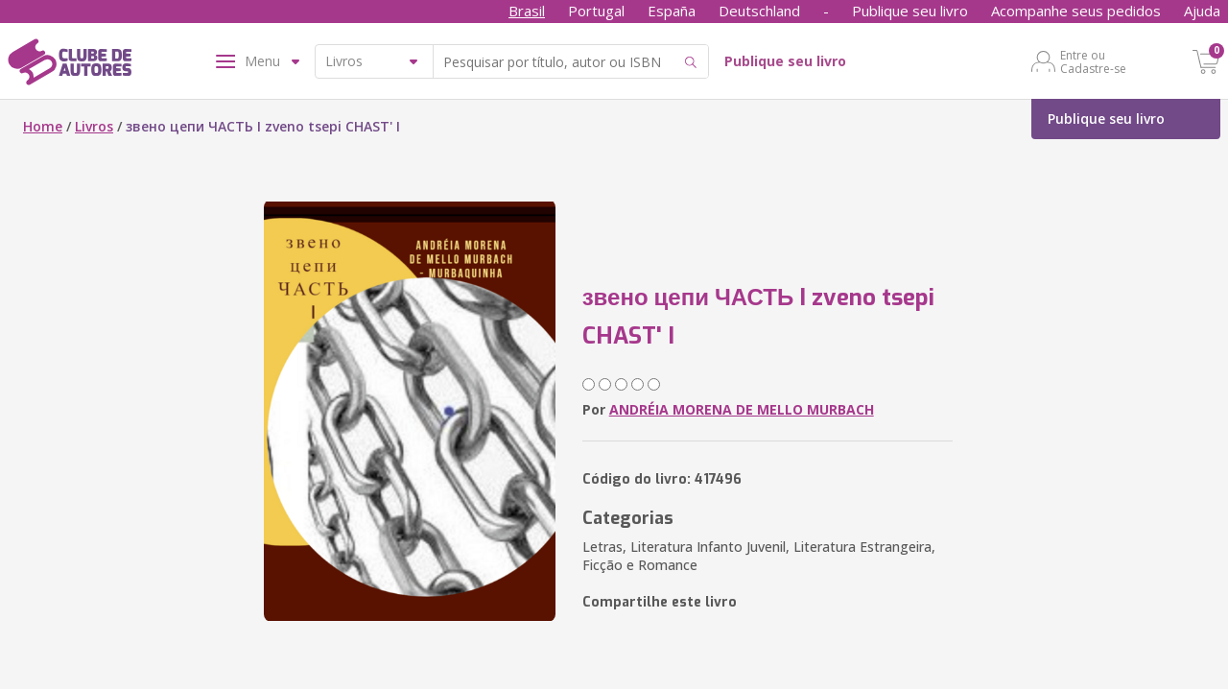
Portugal (596, 10)
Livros (94, 126)
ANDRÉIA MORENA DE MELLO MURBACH (741, 409)
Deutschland (759, 10)
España (672, 10)
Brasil (526, 10)
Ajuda (1202, 10)
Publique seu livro (910, 10)
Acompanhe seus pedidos (1076, 10)
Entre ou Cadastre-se (1093, 61)
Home (42, 126)
